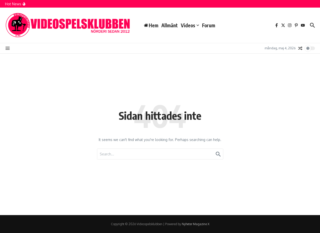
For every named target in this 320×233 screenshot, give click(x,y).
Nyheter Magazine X (195, 224)
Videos (190, 25)
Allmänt (169, 25)
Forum (208, 25)
